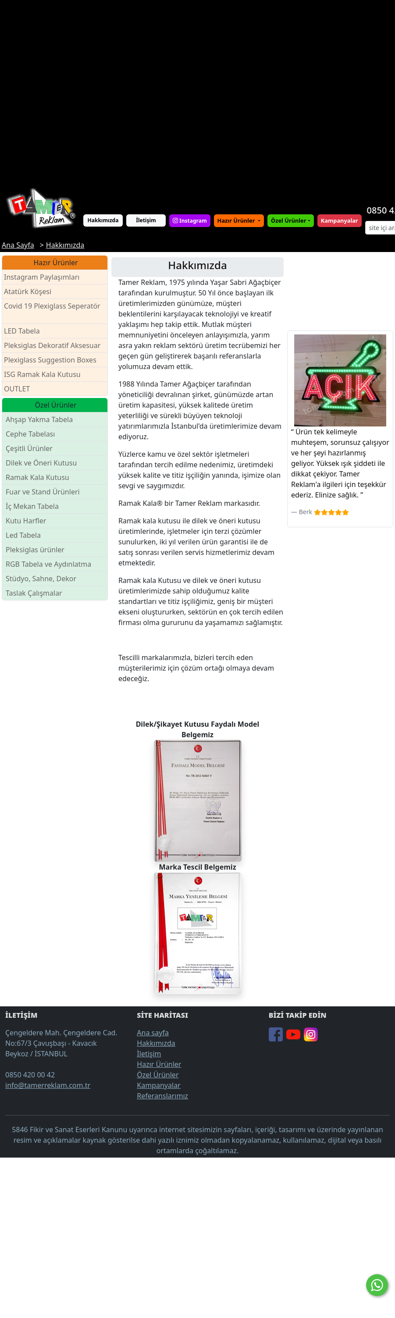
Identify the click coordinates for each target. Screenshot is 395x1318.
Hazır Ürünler (236, 220)
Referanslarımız (162, 1096)
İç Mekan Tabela (32, 506)
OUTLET (17, 389)
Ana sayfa (153, 1032)
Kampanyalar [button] (339, 220)
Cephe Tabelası (30, 434)
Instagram (190, 220)
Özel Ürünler (157, 1075)
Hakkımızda (103, 220)
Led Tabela (23, 535)
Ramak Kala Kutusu (37, 477)
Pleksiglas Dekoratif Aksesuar (52, 345)
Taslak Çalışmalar (34, 593)
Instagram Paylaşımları (45, 277)
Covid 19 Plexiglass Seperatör (52, 311)
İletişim (146, 220)
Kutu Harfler (26, 521)
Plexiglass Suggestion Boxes (50, 360)
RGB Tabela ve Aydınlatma (48, 564)
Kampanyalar (158, 1085)
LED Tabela (22, 331)
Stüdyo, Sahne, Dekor (41, 578)
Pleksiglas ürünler (35, 549)
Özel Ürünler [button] (288, 220)
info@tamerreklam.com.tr (47, 1085)
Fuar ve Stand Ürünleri (43, 492)
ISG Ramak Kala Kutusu (42, 374)
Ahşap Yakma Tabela (39, 419)
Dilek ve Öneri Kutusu (41, 463)
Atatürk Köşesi (27, 291)
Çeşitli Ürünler (29, 448)
